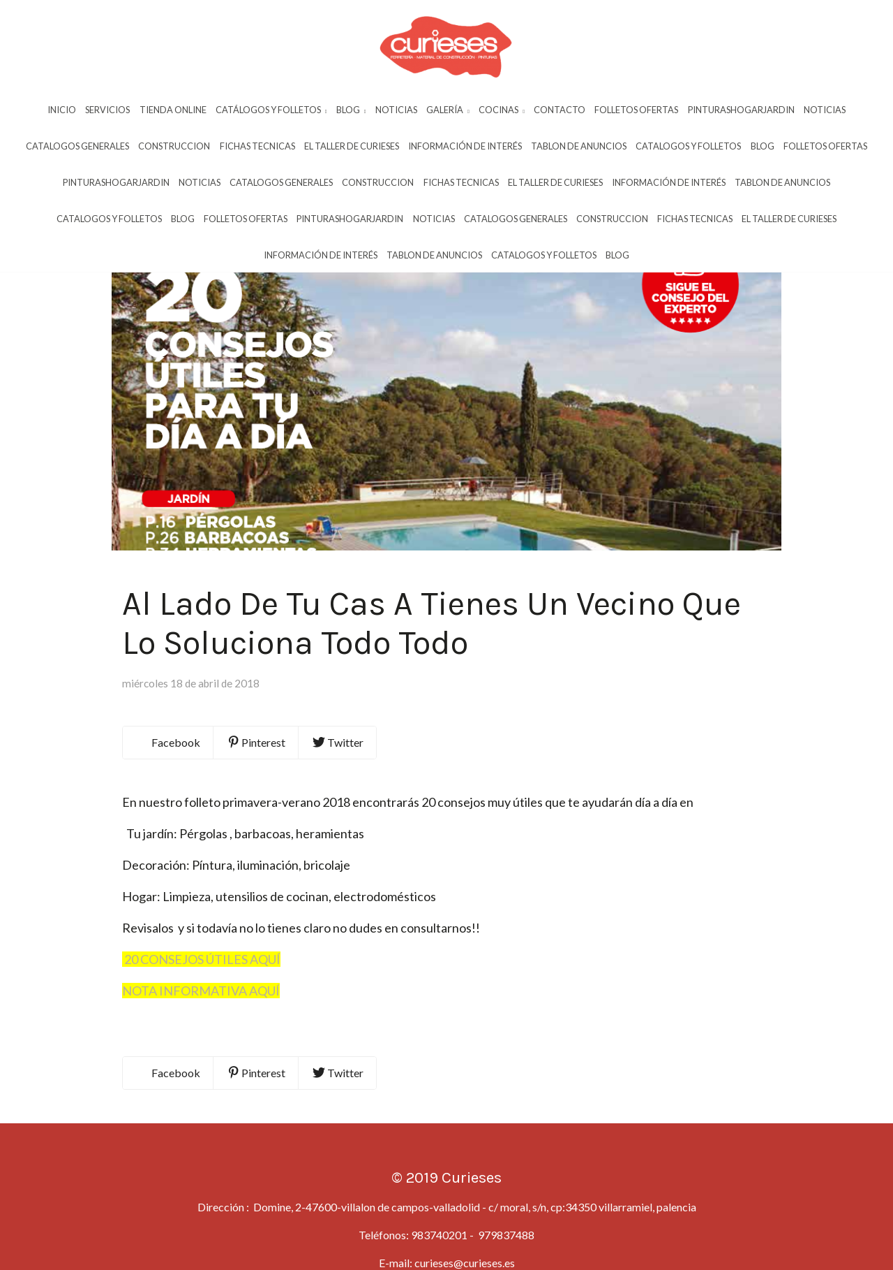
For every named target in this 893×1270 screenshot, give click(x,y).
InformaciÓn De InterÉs (465, 146)
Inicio (61, 109)
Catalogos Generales (77, 146)
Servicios (107, 109)
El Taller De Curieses (351, 146)
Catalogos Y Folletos (688, 146)
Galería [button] (448, 109)
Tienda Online (173, 109)
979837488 (505, 1243)
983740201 (439, 1243)
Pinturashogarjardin (741, 109)
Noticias (396, 109)
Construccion (174, 146)
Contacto (559, 109)
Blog (762, 146)
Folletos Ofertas (636, 109)
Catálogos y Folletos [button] (271, 109)
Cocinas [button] (502, 109)
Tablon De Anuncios (578, 146)
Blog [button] (351, 109)
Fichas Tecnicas (257, 146)
